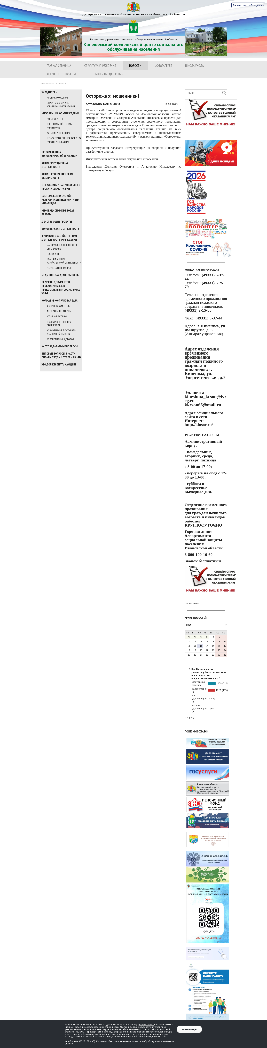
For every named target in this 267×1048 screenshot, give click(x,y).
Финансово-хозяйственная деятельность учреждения (59, 238)
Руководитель (55, 119)
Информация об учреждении (60, 113)
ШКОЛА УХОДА (194, 65)
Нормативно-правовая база (59, 300)
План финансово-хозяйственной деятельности (64, 260)
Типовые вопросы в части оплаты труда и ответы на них (61, 355)
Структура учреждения (100, 65)
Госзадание (53, 254)
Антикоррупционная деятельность (55, 165)
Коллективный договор (60, 339)
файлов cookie (145, 1024)
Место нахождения (57, 97)
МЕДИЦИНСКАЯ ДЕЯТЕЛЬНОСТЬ (60, 275)
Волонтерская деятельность (60, 229)
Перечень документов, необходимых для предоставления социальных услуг (61, 287)
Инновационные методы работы (58, 212)
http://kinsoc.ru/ (199, 424)
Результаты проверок (59, 268)
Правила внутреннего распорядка (59, 323)
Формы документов (58, 306)
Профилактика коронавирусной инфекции (59, 154)
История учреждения (58, 132)
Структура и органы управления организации (61, 104)
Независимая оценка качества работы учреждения (64, 139)
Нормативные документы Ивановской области (61, 332)
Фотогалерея (163, 65)
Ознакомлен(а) (189, 1029)
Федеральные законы (59, 311)
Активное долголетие (61, 74)
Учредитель (49, 92)
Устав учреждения (57, 316)
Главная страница (58, 65)
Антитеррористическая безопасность (57, 176)
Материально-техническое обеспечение (62, 246)
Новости (135, 65)
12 (195, 646)
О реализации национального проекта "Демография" (61, 187)
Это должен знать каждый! (59, 364)
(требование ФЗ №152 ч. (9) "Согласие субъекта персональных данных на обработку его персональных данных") (119, 1042)
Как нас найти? (192, 603)
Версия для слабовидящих (248, 5)
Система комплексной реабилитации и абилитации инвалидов (61, 199)
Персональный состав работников (59, 125)
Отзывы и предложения (106, 74)
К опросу (189, 717)
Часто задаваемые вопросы (60, 346)
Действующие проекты (57, 221)
